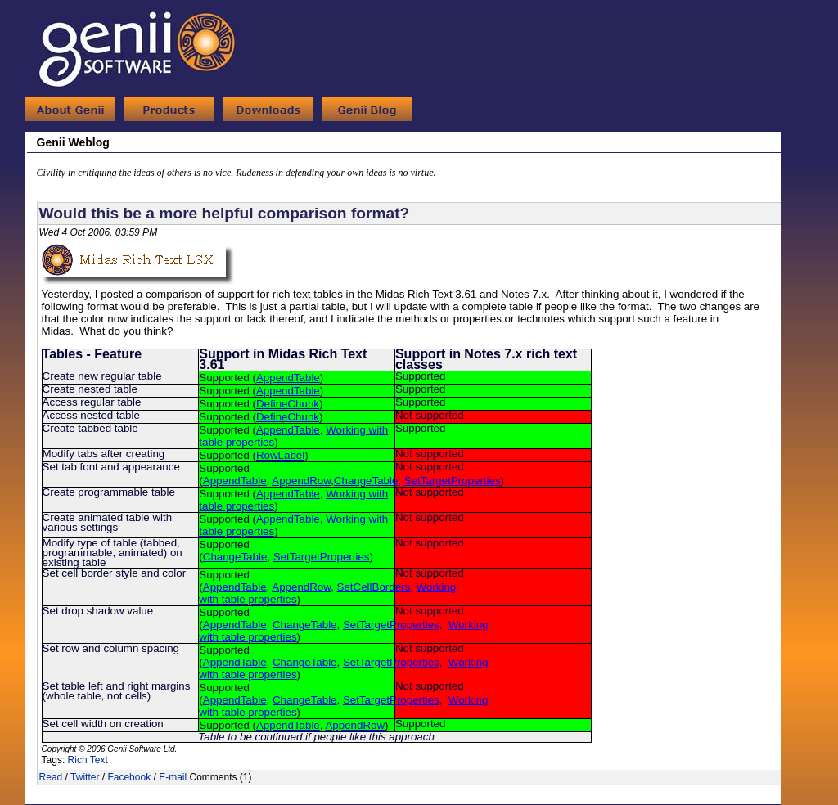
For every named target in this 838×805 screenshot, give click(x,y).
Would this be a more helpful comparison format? (224, 213)
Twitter (84, 777)
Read (51, 777)
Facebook (129, 777)
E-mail (173, 777)
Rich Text (88, 760)
